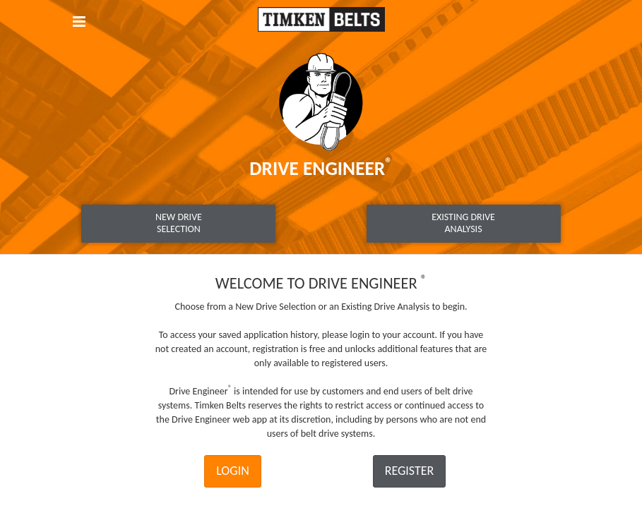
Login (232, 470)
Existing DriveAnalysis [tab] (463, 223)
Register (409, 470)
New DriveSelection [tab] (178, 223)
